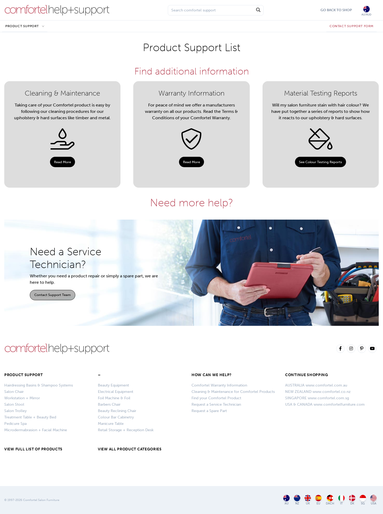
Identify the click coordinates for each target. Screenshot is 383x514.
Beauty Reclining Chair (117, 411)
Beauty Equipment (113, 385)
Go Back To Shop (336, 10)
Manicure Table (111, 423)
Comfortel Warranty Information (219, 385)
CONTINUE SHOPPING (306, 375)
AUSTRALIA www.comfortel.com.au (316, 385)
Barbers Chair (109, 404)
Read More (62, 162)
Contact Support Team (52, 295)
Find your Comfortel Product (216, 398)
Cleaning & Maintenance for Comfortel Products (233, 391)
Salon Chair (14, 391)
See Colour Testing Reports (320, 162)
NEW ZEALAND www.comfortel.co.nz (318, 391)
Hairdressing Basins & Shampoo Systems (38, 385)
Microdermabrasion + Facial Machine (35, 430)
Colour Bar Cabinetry (116, 417)
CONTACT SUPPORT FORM (351, 26)
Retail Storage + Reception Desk (125, 430)
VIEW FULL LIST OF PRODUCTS (33, 449)
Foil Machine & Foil (114, 398)
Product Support (22, 26)
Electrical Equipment (115, 391)
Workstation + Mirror (22, 398)
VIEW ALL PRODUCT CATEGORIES (130, 449)
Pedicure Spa (15, 423)
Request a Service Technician (216, 404)
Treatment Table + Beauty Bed (30, 417)
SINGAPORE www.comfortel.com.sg (317, 398)
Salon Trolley (15, 411)
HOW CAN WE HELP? (212, 375)
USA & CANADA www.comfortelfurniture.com (325, 404)
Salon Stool (14, 404)
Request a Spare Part (209, 411)
